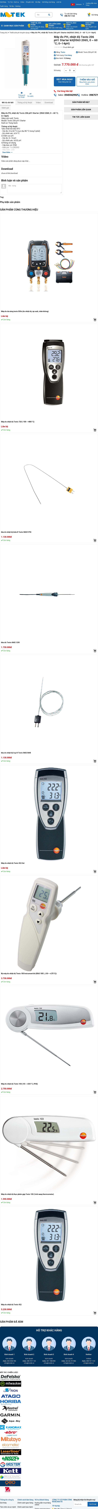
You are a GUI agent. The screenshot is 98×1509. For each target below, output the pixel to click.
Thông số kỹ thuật (24, 102)
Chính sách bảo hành (25, 1507)
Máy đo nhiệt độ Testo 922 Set (12, 863)
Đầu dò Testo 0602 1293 (10, 642)
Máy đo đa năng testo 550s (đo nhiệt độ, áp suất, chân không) (25, 311)
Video (22, 2)
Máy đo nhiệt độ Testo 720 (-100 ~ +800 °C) (17, 422)
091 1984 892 (49, 1361)
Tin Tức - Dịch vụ (13, 2)
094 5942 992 (9, 1361)
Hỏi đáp (37, 2)
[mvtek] (95, 320)
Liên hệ (58, 2)
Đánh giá (5, 108)
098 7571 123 (29, 1361)
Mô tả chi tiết (7, 102)
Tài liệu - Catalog (14, 6)
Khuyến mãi (30, 2)
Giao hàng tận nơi (64, 80)
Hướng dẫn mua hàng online (43, 1504)
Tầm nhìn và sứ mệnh (8, 1507)
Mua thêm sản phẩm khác (87, 81)
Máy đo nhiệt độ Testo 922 (11, 1305)
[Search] (49, 15)
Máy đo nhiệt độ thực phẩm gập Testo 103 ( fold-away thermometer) (27, 1194)
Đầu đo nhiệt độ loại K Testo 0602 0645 (16, 753)
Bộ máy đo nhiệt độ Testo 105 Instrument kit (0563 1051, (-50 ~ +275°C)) (29, 973)
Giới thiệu (3, 1503)
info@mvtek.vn (9, 1363)
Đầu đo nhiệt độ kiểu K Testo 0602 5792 (16, 532)
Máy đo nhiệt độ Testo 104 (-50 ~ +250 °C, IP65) (19, 1084)
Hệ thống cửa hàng (48, 2)
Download (49, 102)
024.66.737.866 (69, 1361)
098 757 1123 (88, 1361)
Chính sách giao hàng (25, 1503)
